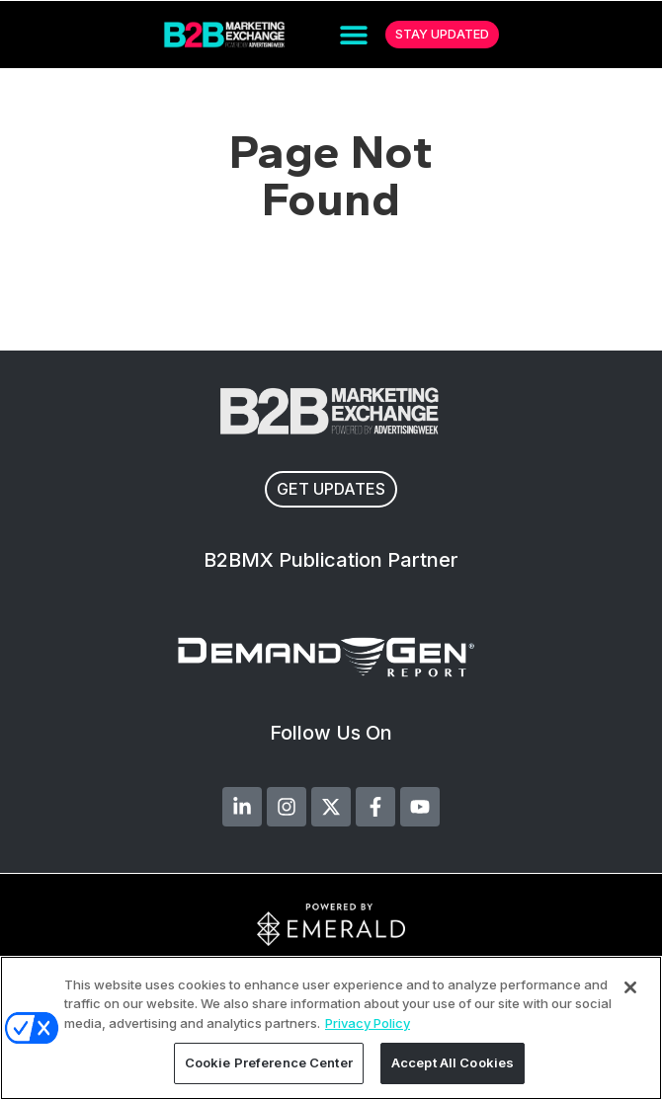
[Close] (630, 987)
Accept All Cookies (452, 1062)
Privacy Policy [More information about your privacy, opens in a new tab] (367, 1023)
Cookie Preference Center (269, 1062)
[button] (353, 35)
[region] (331, 1028)
